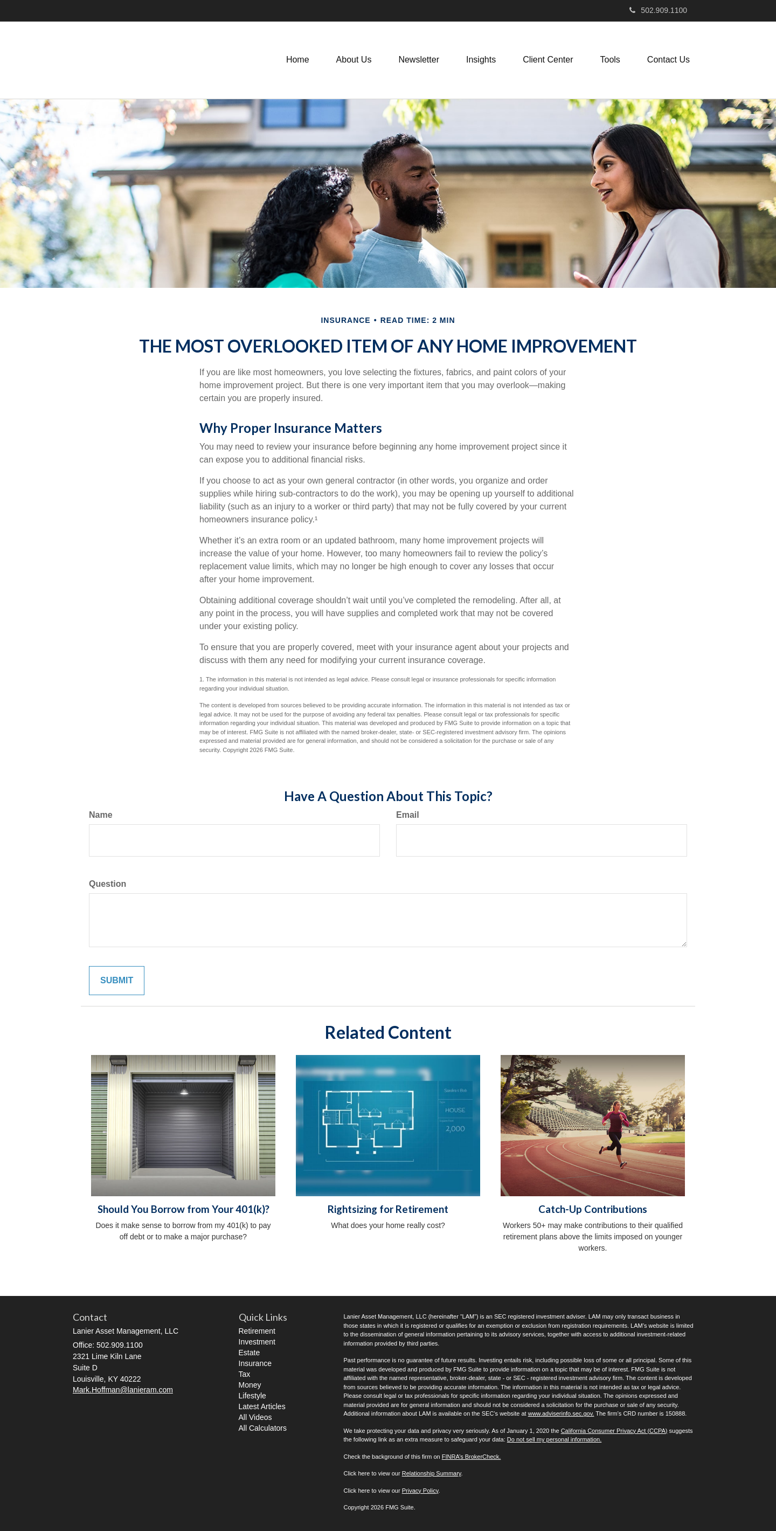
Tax (245, 1374)
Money (250, 1385)
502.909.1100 (658, 10)
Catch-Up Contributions (592, 1209)
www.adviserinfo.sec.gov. (561, 1413)
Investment (257, 1341)
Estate (249, 1352)
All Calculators (263, 1428)
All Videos (255, 1417)
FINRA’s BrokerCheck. (471, 1456)
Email (407, 814)
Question (107, 883)
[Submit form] (116, 981)
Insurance (255, 1363)
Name (101, 814)
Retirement (257, 1331)
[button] (354, 59)
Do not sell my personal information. (554, 1439)
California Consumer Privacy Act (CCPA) (614, 1430)
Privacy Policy (420, 1490)
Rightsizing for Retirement (388, 1209)
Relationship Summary (431, 1473)
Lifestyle (252, 1395)
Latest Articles (262, 1406)
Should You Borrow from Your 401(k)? (183, 1209)
